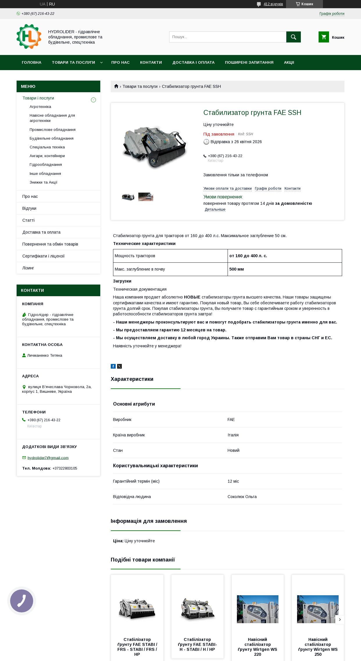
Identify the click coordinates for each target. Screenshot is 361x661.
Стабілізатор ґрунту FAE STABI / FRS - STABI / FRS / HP (137, 647)
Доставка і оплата (193, 62)
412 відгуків (273, 4)
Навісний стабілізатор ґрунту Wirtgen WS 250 (318, 647)
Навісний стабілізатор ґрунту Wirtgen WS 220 (258, 647)
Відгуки (29, 208)
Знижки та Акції (44, 182)
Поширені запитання (249, 62)
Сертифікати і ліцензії (43, 256)
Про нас (120, 62)
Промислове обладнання (53, 129)
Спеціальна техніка (47, 147)
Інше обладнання (45, 173)
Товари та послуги (73, 62)
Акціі (289, 62)
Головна (31, 62)
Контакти (151, 62)
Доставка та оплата (41, 232)
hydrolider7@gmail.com (48, 457)
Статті (28, 220)
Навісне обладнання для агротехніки (52, 118)
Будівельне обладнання (52, 138)
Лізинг (28, 268)
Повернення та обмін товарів (50, 244)
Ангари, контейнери (47, 156)
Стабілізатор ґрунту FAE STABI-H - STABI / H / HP (197, 644)
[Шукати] (293, 36)
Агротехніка (40, 106)
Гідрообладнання (46, 164)
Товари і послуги (38, 98)
